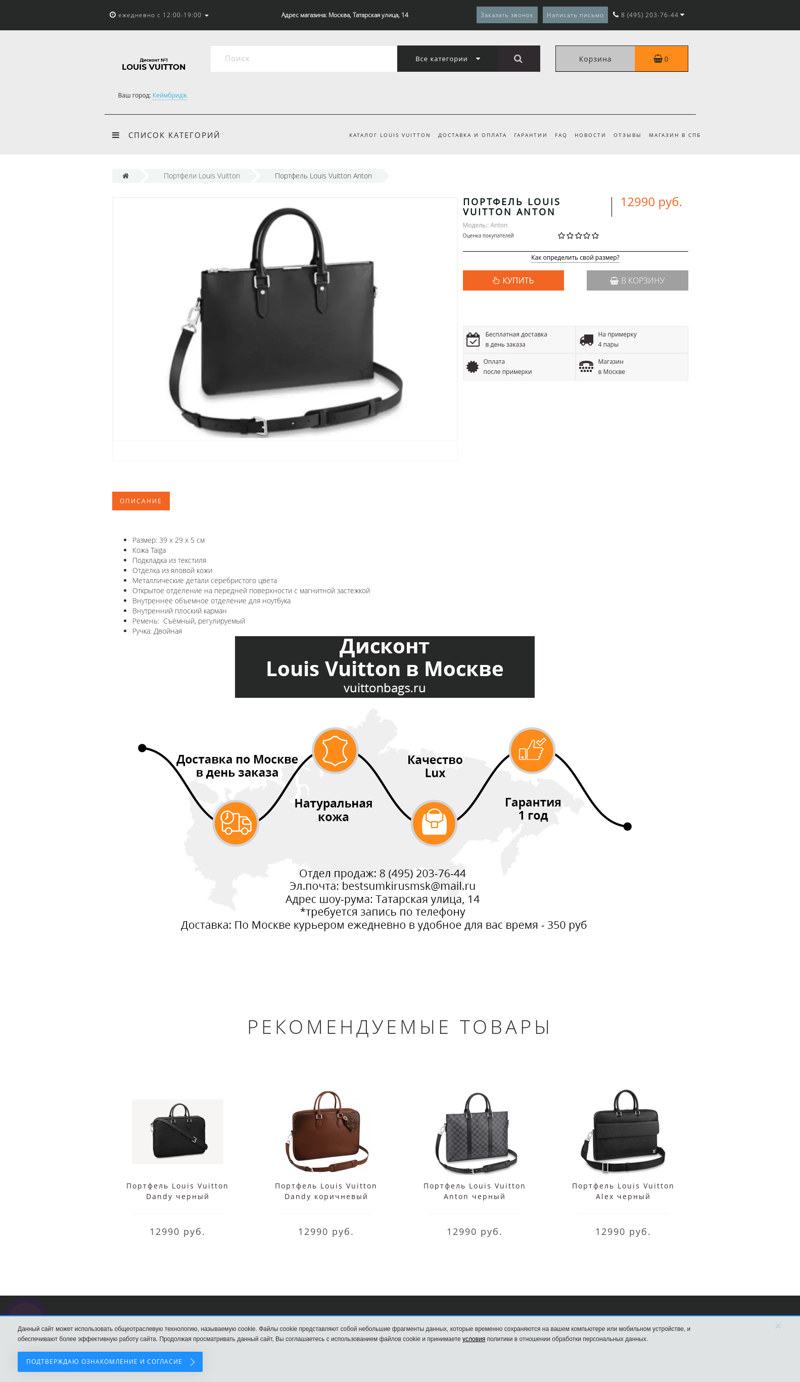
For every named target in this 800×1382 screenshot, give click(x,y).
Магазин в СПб (675, 134)
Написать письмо (575, 15)
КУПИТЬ (518, 280)
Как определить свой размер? (575, 258)
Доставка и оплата (464, 134)
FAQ (556, 134)
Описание (141, 501)
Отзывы (626, 134)
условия (473, 1339)
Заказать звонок (507, 15)
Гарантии (525, 134)
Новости (587, 134)
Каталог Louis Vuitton (380, 134)
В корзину (637, 280)
